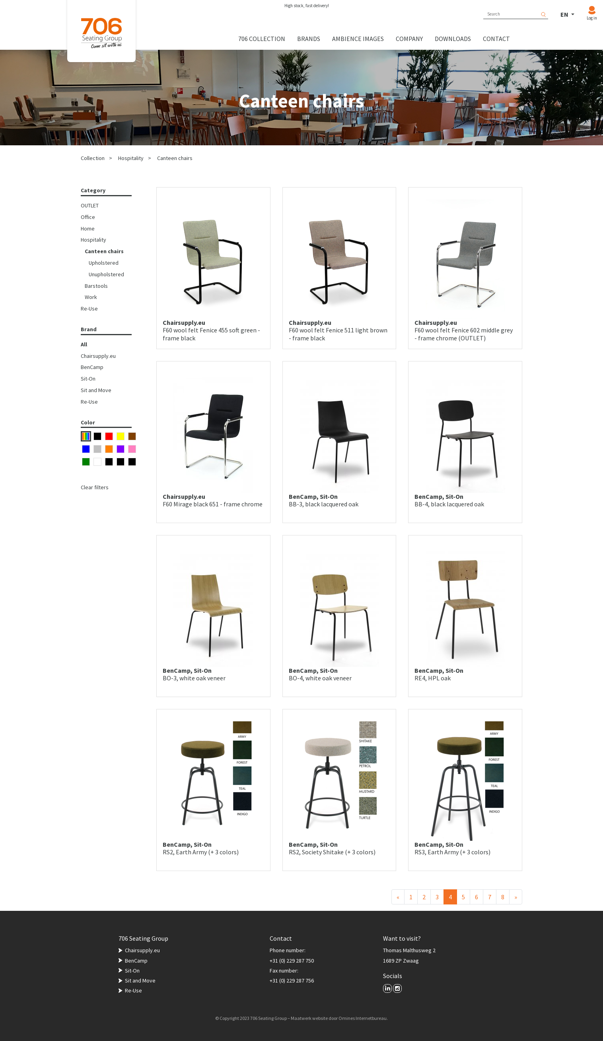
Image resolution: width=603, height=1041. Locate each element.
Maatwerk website (309, 1018)
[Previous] (398, 896)
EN (565, 14)
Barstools (96, 285)
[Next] (515, 896)
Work (91, 297)
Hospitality (131, 158)
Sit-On (88, 378)
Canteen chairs (175, 158)
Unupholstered (106, 274)
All (84, 344)
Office (88, 217)
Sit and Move (96, 390)
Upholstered (104, 262)
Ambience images (358, 39)
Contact (496, 39)
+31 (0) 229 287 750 (292, 960)
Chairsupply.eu (98, 355)
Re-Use (89, 308)
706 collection (261, 39)
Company (409, 39)
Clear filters (95, 487)
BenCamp (92, 367)
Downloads (453, 39)
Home (88, 228)
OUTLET (90, 205)
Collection (93, 158)
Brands (308, 39)
